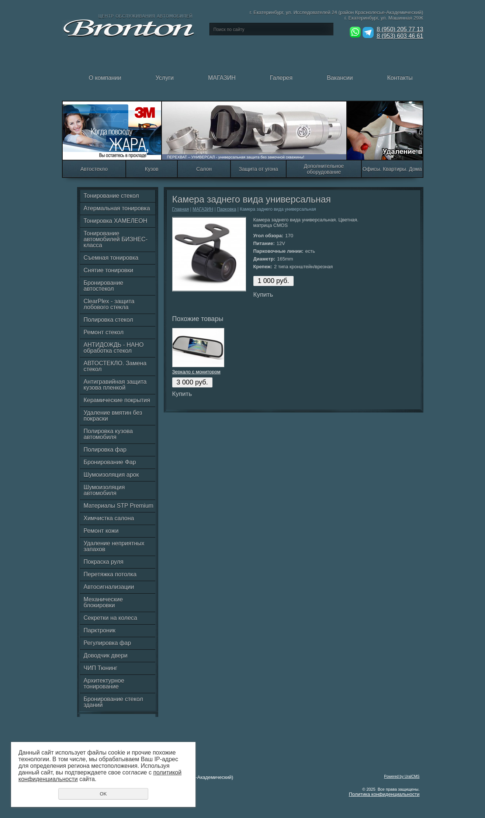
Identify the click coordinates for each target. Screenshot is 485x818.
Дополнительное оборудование (324, 169)
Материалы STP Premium (118, 506)
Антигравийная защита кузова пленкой (115, 385)
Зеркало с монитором (196, 372)
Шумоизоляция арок (111, 475)
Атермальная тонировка (117, 208)
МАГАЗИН (208, 83)
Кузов (152, 169)
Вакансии (326, 83)
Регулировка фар (107, 643)
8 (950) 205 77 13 (400, 29)
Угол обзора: (268, 235)
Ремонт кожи (101, 531)
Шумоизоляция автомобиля (104, 490)
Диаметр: (264, 259)
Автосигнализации (109, 587)
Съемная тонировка (111, 258)
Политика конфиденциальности (384, 794)
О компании (91, 83)
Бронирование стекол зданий (113, 702)
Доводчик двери (106, 655)
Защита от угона (258, 169)
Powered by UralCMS (401, 776)
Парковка (226, 209)
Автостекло (94, 169)
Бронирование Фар (110, 462)
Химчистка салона (109, 518)
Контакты (386, 83)
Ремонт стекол (104, 332)
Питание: (264, 243)
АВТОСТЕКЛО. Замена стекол (115, 366)
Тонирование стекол (111, 196)
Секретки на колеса (110, 618)
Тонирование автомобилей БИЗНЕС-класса (116, 239)
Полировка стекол (108, 320)
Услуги (151, 83)
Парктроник (99, 630)
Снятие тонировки (109, 270)
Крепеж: (263, 266)
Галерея (267, 83)
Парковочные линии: (278, 251)
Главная (180, 209)
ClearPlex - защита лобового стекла (109, 304)
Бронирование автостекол (104, 286)
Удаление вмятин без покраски (113, 416)
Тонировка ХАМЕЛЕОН (116, 221)
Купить (263, 294)
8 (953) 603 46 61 (400, 36)
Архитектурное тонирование (104, 683)
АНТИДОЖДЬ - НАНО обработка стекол (114, 348)
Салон (204, 169)
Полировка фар (105, 449)
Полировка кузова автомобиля (108, 434)
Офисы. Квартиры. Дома (392, 169)
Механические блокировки (103, 602)
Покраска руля (104, 562)
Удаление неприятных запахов (114, 546)
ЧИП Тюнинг (101, 668)
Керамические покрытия (117, 400)
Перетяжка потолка (110, 574)
